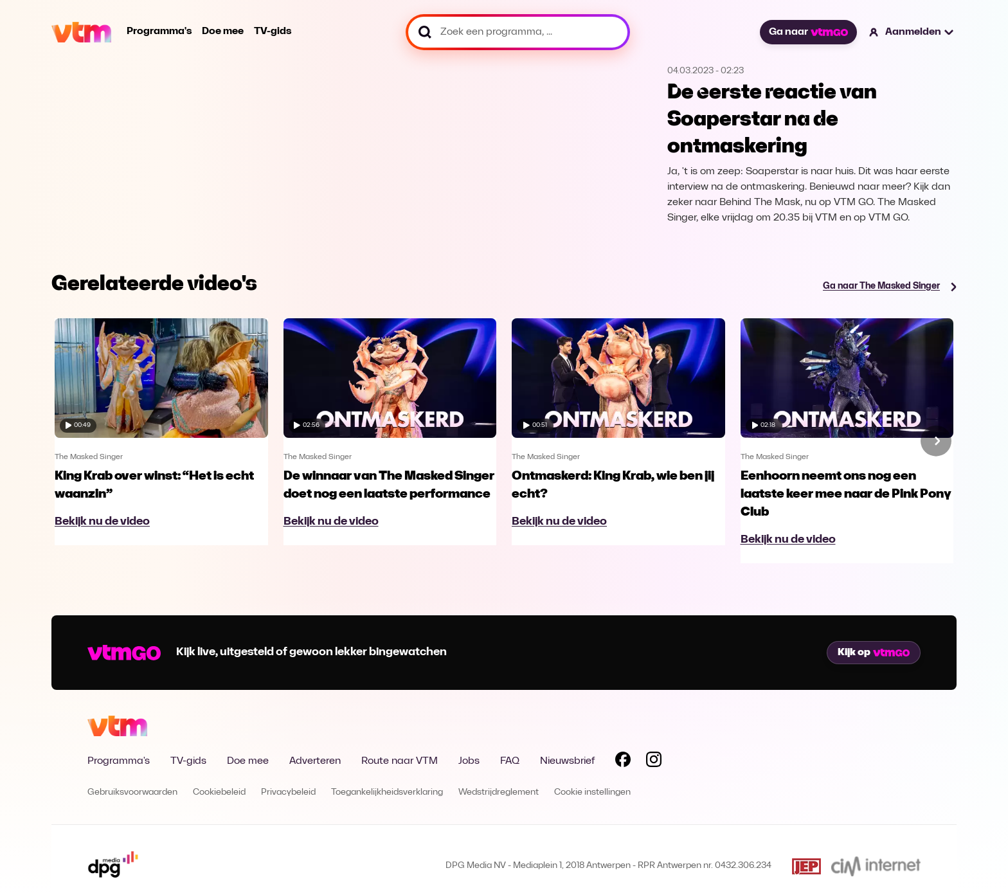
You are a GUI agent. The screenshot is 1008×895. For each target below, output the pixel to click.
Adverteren (315, 761)
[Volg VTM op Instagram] (654, 762)
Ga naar (808, 32)
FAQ (509, 761)
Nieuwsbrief (567, 761)
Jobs (469, 761)
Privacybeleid (288, 792)
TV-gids (272, 31)
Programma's (159, 31)
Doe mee (223, 31)
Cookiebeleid (219, 792)
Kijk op (874, 652)
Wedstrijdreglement (498, 792)
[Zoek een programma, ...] (517, 32)
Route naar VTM (399, 761)
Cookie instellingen (592, 792)
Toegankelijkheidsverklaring (387, 792)
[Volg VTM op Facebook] (623, 762)
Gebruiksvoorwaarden (132, 792)
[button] (912, 32)
